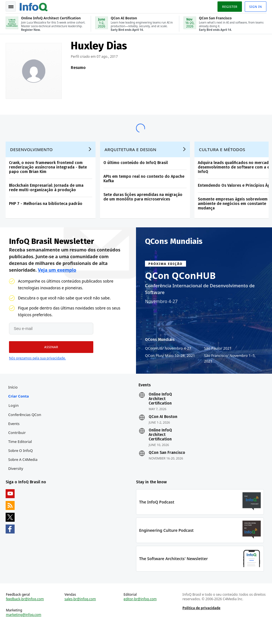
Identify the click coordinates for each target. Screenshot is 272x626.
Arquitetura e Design (131, 149)
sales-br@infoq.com (80, 599)
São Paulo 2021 (218, 348)
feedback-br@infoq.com (25, 599)
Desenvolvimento (31, 149)
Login (13, 405)
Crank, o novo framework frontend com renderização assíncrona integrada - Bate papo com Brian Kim (48, 167)
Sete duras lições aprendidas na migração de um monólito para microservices (142, 197)
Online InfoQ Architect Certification (160, 399)
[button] (51, 347)
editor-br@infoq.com (140, 599)
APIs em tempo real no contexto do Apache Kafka (143, 178)
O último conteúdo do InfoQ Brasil (135, 162)
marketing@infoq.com (23, 615)
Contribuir (17, 432)
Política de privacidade (201, 608)
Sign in (255, 6)
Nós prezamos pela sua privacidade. (37, 358)
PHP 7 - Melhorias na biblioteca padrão (45, 203)
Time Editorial (20, 441)
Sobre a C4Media (22, 459)
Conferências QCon (24, 414)
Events (13, 423)
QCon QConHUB (180, 275)
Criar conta (18, 396)
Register (229, 6)
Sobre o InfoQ (20, 450)
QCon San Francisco (167, 453)
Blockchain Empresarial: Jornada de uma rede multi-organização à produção (46, 187)
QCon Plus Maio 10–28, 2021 (170, 355)
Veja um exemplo (57, 270)
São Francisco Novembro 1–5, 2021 (230, 358)
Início (12, 387)
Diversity (15, 468)
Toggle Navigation (10, 6)
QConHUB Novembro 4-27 (168, 348)
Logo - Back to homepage (34, 6)
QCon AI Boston (163, 417)
